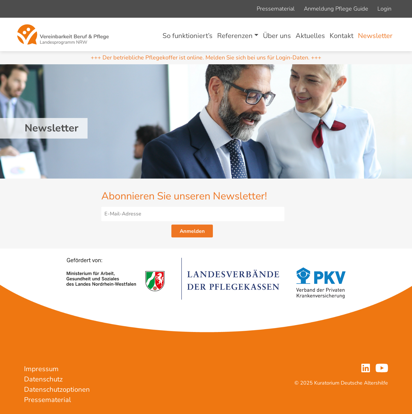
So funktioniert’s (188, 35)
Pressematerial (276, 9)
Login (384, 9)
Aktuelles (310, 35)
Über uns (277, 35)
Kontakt (341, 35)
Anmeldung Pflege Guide (336, 9)
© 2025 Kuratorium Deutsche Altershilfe (341, 382)
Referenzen (235, 35)
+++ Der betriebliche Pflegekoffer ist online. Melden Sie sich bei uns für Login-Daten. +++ (206, 57)
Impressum (41, 368)
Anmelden (192, 231)
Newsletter (375, 35)
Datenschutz (43, 379)
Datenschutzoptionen (57, 389)
